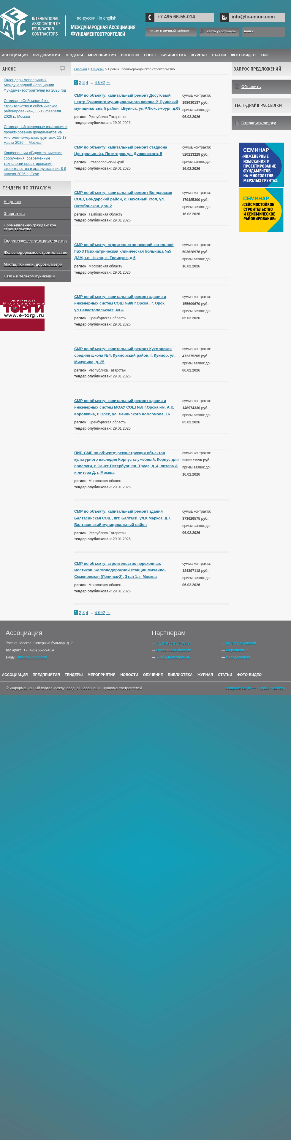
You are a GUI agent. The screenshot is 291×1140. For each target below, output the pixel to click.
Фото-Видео (243, 55)
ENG (264, 55)
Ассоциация (15, 55)
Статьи (219, 55)
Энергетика (14, 214)
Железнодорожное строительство (35, 253)
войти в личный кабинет (169, 31)
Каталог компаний (241, 643)
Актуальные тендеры (173, 643)
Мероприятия (102, 55)
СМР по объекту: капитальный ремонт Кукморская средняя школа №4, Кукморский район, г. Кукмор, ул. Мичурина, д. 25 (124, 355)
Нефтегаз (12, 202)
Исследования (238, 657)
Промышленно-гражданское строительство (30, 227)
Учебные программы (173, 657)
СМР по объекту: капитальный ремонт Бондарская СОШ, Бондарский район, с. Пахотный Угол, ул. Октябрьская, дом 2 (123, 199)
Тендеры (74, 55)
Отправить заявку (258, 123)
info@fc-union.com (253, 16)
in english (107, 18)
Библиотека (173, 55)
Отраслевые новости (173, 650)
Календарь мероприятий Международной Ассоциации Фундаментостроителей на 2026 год (35, 85)
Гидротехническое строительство (35, 241)
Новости (130, 55)
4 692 (100, 82)
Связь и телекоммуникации (29, 276)
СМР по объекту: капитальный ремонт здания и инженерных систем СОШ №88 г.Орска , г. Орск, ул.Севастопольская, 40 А (120, 303)
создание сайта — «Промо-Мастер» (255, 688)
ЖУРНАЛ (199, 55)
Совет (150, 55)
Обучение (153, 675)
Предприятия (46, 55)
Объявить (251, 86)
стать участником (221, 31)
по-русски (86, 18)
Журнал (205, 675)
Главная (80, 69)
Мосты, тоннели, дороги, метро (33, 264)
